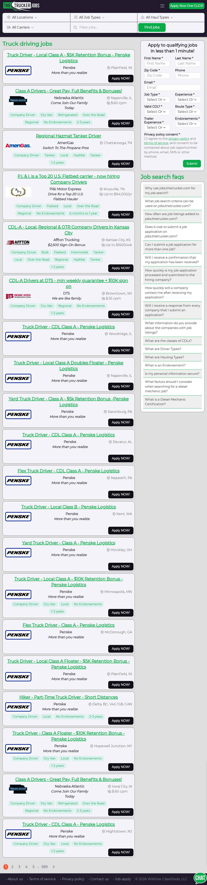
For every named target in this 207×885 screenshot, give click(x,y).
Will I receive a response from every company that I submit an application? (172, 310)
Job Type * (152, 94)
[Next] (54, 867)
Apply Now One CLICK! (186, 6)
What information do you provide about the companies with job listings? (171, 327)
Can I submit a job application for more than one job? (171, 247)
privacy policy (179, 139)
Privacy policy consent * (162, 134)
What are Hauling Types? (164, 357)
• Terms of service (41, 879)
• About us (14, 879)
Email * (149, 82)
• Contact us (99, 879)
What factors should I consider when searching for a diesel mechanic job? (168, 386)
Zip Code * (152, 70)
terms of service (156, 143)
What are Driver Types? (163, 349)
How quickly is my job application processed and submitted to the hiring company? (171, 275)
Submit (192, 164)
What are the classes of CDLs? (168, 341)
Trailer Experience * (154, 120)
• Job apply (122, 879)
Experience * (184, 94)
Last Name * (184, 58)
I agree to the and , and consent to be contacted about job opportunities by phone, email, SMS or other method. (171, 147)
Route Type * (184, 106)
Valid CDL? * (153, 106)
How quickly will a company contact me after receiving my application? (168, 292)
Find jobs (152, 27)
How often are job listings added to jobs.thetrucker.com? (172, 216)
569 (45, 867)
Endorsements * (187, 119)
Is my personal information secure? (172, 374)
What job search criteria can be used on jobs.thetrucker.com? (169, 203)
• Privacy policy (72, 879)
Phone (180, 70)
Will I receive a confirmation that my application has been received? (172, 259)
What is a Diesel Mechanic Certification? (165, 401)
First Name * (153, 58)
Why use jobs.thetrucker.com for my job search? (170, 190)
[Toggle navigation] (162, 5)
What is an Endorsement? (165, 365)
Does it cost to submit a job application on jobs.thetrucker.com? (166, 231)
